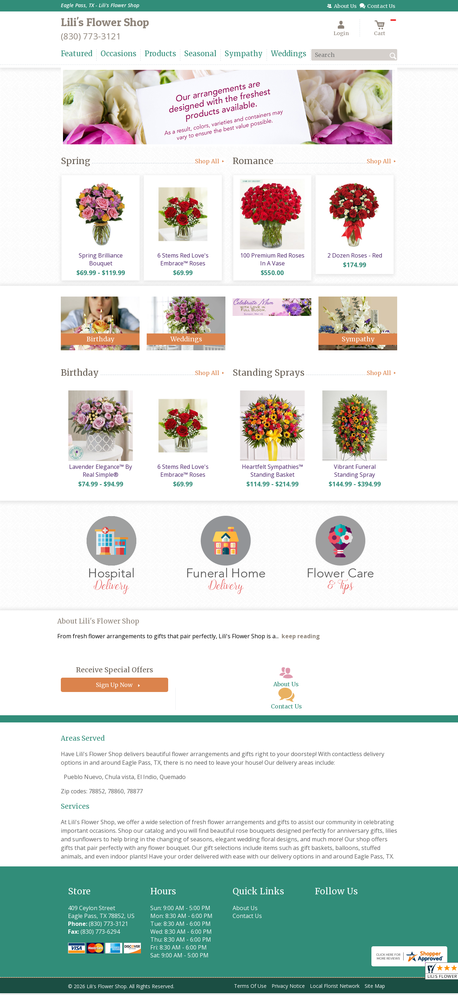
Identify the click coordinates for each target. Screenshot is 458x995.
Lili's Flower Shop (105, 22)
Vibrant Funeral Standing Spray (354, 472)
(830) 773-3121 (91, 36)
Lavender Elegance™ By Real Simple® (100, 472)
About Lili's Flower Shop (98, 623)
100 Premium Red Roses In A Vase (272, 260)
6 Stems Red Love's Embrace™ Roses (182, 260)
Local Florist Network (335, 987)
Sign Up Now (114, 686)
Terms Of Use (250, 987)
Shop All (210, 161)
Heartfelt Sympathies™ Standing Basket (272, 472)
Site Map (375, 987)
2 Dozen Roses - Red (354, 256)
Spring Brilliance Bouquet (100, 260)
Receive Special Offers (114, 671)
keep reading (301, 638)
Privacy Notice (288, 987)
